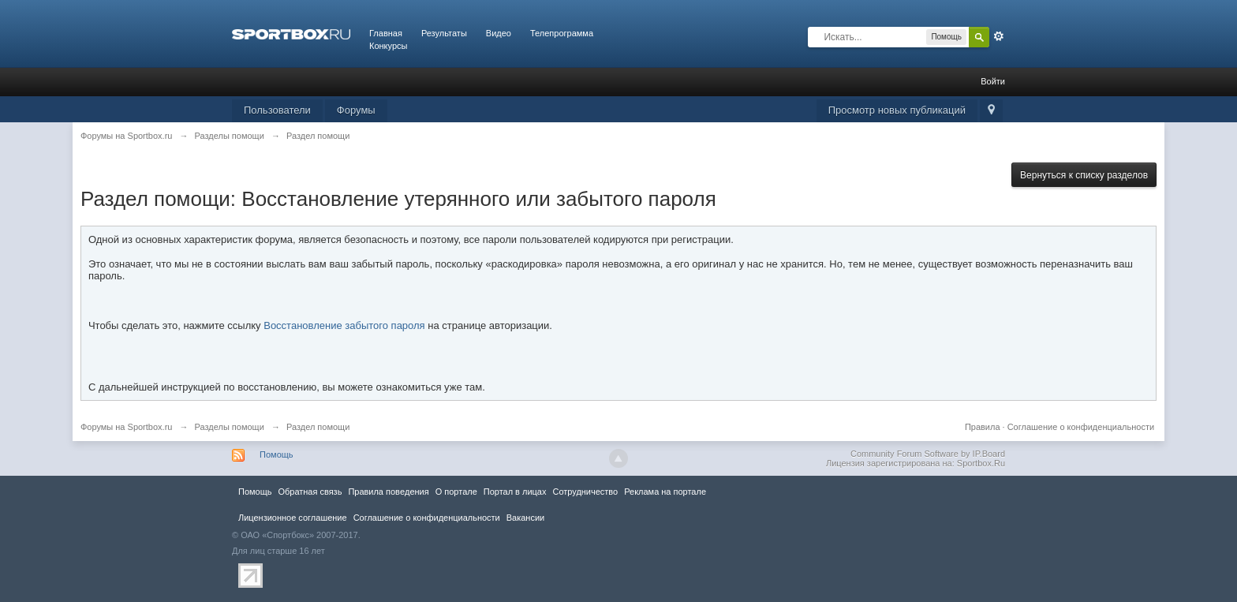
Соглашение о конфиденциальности (1080, 427)
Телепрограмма (561, 33)
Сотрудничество (585, 491)
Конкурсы (388, 45)
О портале (456, 491)
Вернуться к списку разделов (1084, 175)
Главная (385, 33)
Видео (498, 33)
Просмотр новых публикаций (897, 110)
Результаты (444, 33)
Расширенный (998, 36)
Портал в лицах (515, 491)
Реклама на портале (665, 491)
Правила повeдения (388, 491)
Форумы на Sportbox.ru (126, 427)
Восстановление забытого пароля (343, 325)
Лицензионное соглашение (292, 517)
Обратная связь (310, 491)
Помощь (276, 454)
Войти (993, 81)
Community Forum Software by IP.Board (927, 453)
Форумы (356, 110)
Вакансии (525, 517)
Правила (982, 427)
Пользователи (277, 110)
